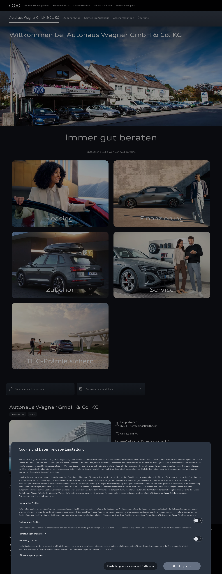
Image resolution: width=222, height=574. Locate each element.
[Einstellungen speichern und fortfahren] (130, 566)
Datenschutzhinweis (27, 496)
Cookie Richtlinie (171, 493)
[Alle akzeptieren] (182, 566)
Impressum (48, 496)
